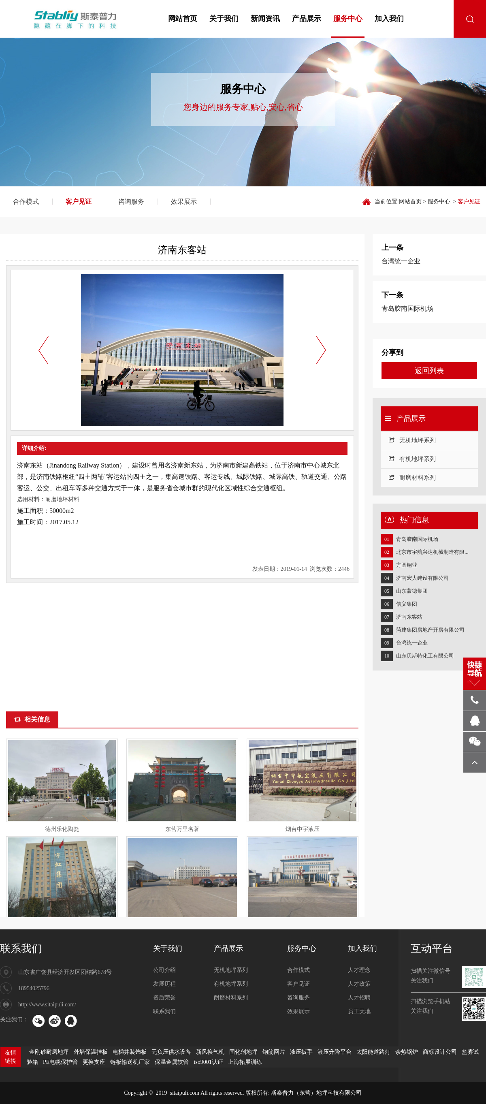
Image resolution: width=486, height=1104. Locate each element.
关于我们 (224, 19)
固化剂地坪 (243, 1052)
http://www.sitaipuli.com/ (47, 1005)
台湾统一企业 (412, 643)
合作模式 (26, 201)
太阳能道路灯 (373, 1052)
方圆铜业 (406, 565)
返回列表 (429, 371)
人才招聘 (359, 998)
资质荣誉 (164, 998)
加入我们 (389, 19)
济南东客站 (409, 617)
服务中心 (347, 19)
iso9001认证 (208, 1062)
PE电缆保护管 (60, 1062)
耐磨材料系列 (412, 477)
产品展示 (306, 19)
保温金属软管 (172, 1062)
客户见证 (79, 201)
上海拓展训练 (245, 1062)
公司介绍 (164, 970)
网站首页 (182, 19)
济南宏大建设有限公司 (422, 578)
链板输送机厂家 (130, 1062)
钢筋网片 (273, 1052)
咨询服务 (131, 201)
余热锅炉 (406, 1052)
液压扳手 (301, 1052)
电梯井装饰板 (130, 1052)
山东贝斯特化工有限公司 (425, 656)
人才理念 (359, 970)
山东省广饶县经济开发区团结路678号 (65, 972)
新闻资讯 (265, 19)
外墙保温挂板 (91, 1052)
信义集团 (406, 604)
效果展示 (184, 201)
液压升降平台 (335, 1052)
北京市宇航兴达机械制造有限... (432, 552)
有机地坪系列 (412, 459)
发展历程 (164, 984)
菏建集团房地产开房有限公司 (430, 630)
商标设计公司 (440, 1052)
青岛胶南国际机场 (417, 539)
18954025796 (33, 988)
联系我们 (21, 949)
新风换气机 (210, 1052)
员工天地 (359, 1011)
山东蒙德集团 (412, 591)
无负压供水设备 (171, 1052)
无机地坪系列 (412, 440)
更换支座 (94, 1062)
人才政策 (359, 984)
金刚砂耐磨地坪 (49, 1052)
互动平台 (432, 949)
